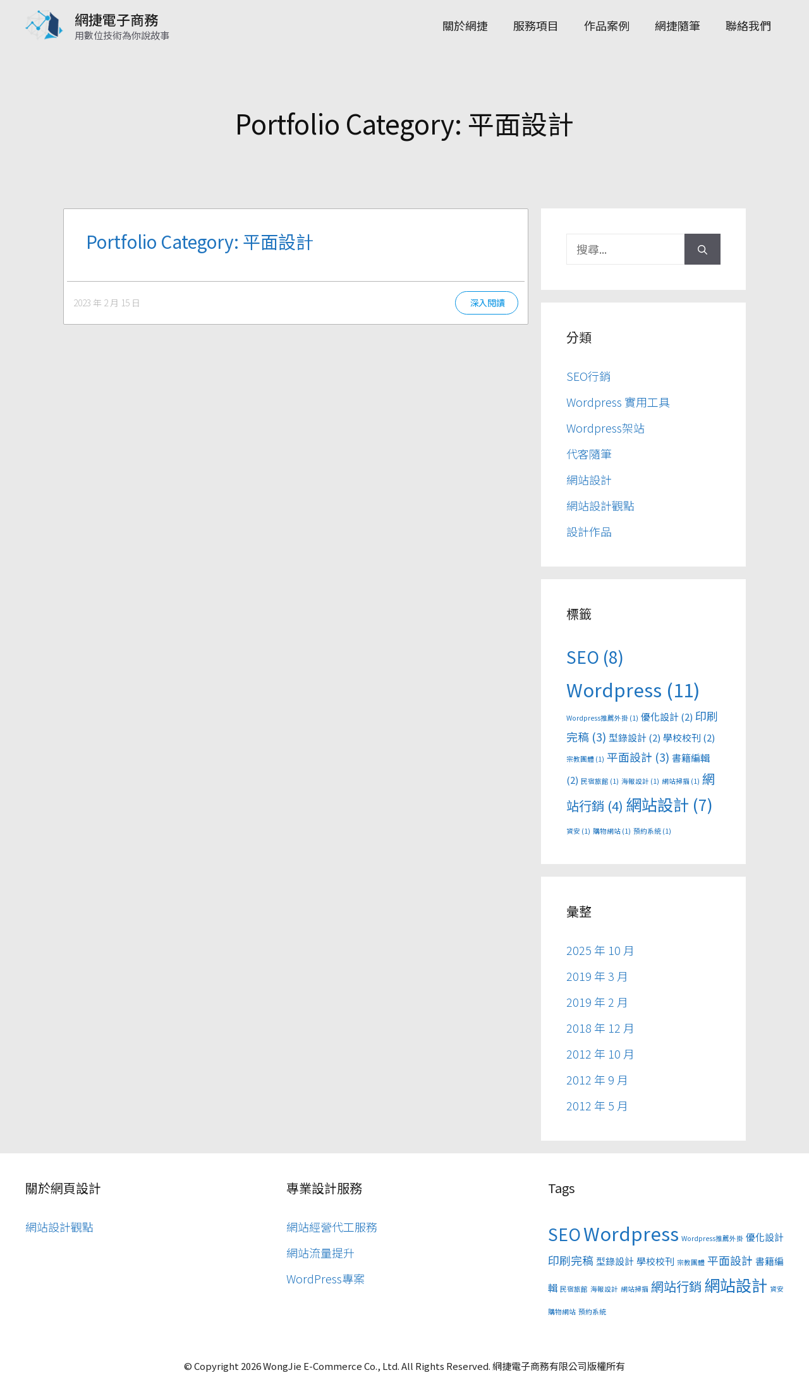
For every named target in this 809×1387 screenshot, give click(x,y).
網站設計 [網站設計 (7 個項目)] (669, 804)
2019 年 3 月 (597, 976)
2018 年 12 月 (600, 1027)
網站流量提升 (320, 1252)
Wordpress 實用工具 (618, 401)
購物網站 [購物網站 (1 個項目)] (612, 831)
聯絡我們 (748, 25)
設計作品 (589, 531)
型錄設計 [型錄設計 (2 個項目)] (634, 737)
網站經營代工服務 (331, 1226)
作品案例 (607, 25)
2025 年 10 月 (600, 950)
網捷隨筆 (677, 25)
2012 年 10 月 (600, 1053)
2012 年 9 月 (597, 1079)
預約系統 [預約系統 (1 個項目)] (652, 831)
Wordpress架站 (605, 427)
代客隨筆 (589, 453)
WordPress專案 (325, 1278)
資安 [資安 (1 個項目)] (578, 831)
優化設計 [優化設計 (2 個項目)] (667, 716)
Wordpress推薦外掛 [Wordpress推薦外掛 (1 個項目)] (602, 718)
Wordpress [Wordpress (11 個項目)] (633, 689)
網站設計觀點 (600, 505)
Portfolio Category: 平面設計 (199, 241)
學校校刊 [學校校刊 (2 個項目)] (689, 737)
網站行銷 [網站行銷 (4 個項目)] (676, 1286)
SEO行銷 (588, 376)
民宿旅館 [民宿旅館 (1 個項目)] (600, 781)
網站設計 (589, 479)
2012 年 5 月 (597, 1105)
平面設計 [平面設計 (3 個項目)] (638, 756)
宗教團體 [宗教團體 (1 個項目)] (585, 759)
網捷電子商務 (116, 19)
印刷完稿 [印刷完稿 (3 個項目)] (570, 1260)
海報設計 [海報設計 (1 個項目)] (640, 781)
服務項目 (536, 25)
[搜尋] (702, 249)
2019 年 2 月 (597, 1002)
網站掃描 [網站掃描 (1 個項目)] (681, 781)
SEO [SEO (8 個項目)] (595, 657)
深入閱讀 (487, 302)
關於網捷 (465, 25)
